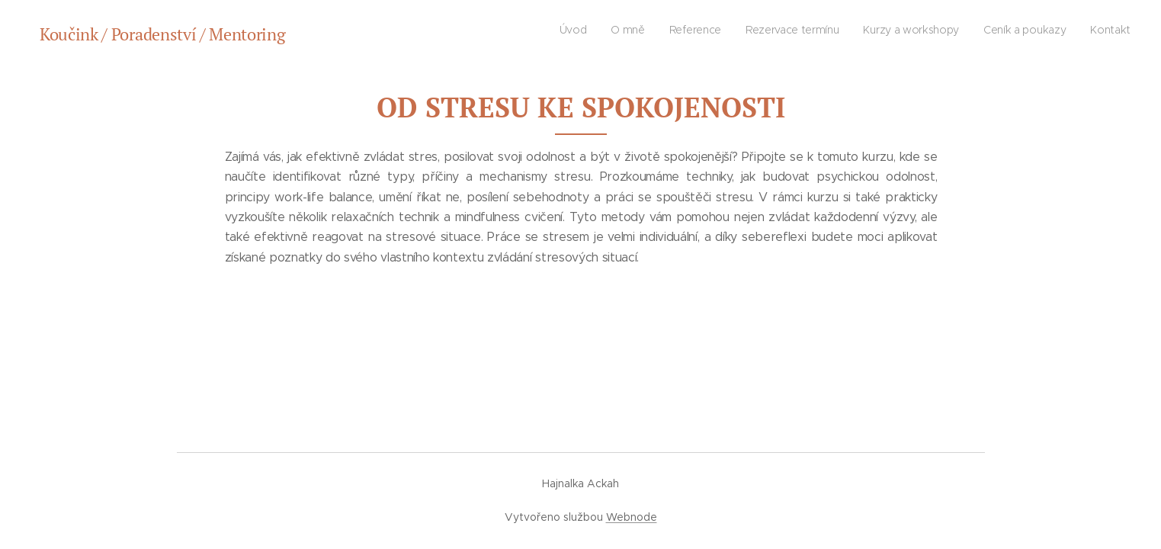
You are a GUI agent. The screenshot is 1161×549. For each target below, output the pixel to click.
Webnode (631, 517)
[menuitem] (988, 31)
